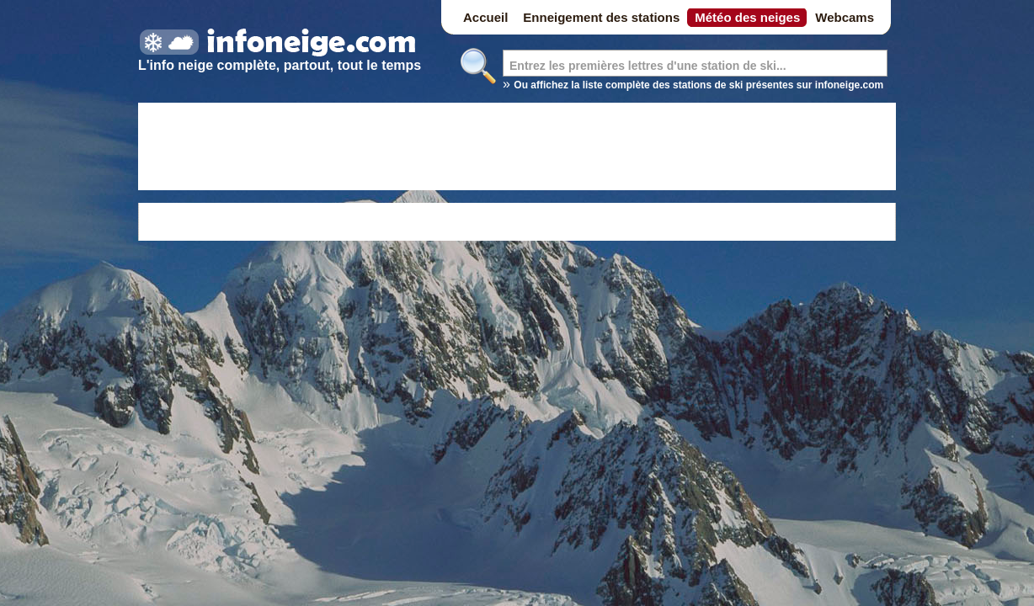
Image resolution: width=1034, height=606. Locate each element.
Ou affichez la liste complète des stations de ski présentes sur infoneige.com (698, 85)
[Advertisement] (517, 149)
